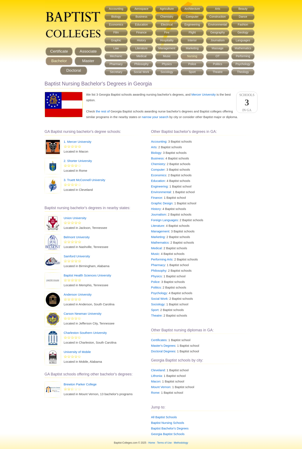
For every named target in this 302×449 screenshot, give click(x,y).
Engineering (192, 24)
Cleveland (158, 370)
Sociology (167, 72)
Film (116, 32)
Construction (217, 16)
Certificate (59, 51)
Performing (243, 56)
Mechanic (116, 56)
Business (141, 16)
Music (167, 56)
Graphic (116, 40)
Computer (192, 16)
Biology (116, 16)
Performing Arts (161, 259)
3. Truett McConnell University (84, 180)
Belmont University (77, 237)
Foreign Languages (164, 220)
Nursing (192, 56)
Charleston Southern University (85, 332)
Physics (167, 64)
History (141, 40)
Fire (166, 32)
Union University (75, 218)
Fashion (243, 24)
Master (88, 61)
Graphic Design (161, 203)
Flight (192, 32)
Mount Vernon (160, 387)
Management (166, 48)
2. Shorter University (78, 161)
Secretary (116, 72)
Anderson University (78, 294)
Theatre (218, 72)
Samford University (77, 256)
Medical (141, 56)
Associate (88, 51)
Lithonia (156, 375)
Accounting (116, 8)
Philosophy (141, 64)
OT (217, 56)
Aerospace (142, 8)
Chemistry (166, 16)
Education (141, 24)
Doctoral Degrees (163, 351)
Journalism (217, 40)
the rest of (103, 111)
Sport (192, 72)
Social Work (141, 72)
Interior (192, 40)
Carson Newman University (82, 313)
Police (192, 64)
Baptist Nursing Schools (167, 422)
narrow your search (155, 117)
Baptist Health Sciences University (87, 275)
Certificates (159, 340)
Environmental (217, 24)
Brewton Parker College (80, 384)
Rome (155, 392)
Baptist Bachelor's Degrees (169, 428)
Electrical (167, 24)
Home (151, 442)
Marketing (192, 48)
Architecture (192, 8)
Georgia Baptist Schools (167, 434)
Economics (116, 24)
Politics (217, 64)
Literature (141, 48)
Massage (218, 48)
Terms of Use (164, 442)
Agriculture (167, 8)
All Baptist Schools (164, 417)
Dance (243, 16)
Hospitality (167, 40)
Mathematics (243, 48)
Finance (141, 32)
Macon (155, 381)
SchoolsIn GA (246, 102)
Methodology (181, 442)
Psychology (242, 64)
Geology (243, 32)
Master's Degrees (163, 345)
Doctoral (73, 70)
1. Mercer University (77, 141)
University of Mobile (77, 352)
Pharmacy (116, 64)
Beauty (243, 8)
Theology (243, 72)
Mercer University (203, 94)
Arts (217, 8)
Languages (243, 40)
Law (116, 48)
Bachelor (59, 61)
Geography (217, 32)
